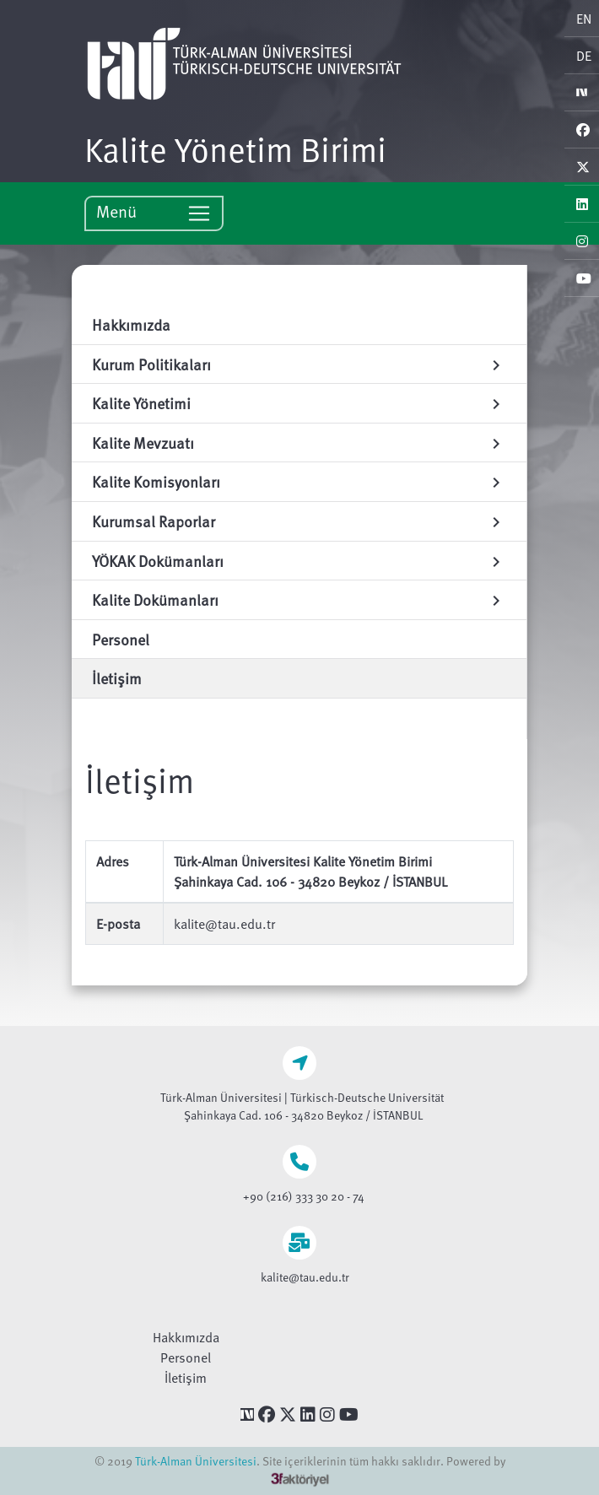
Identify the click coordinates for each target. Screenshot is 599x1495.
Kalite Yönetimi (299, 402)
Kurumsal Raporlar (299, 521)
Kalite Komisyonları (299, 481)
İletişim (186, 1378)
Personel (185, 1357)
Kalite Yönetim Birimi (235, 148)
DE (583, 56)
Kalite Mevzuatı (299, 442)
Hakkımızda (186, 1337)
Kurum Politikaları (299, 364)
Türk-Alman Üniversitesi (195, 1461)
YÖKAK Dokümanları (299, 560)
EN (583, 18)
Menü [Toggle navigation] (154, 212)
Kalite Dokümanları (299, 599)
